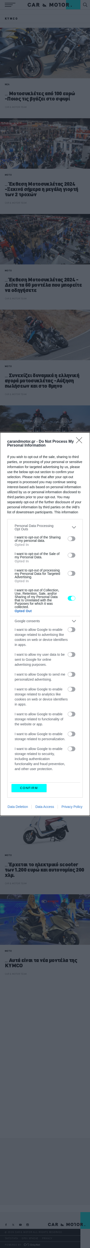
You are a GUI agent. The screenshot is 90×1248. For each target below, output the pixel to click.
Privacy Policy (71, 807)
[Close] (80, 441)
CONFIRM (29, 788)
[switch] (71, 538)
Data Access (44, 807)
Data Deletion (18, 807)
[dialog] (45, 624)
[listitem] (45, 527)
